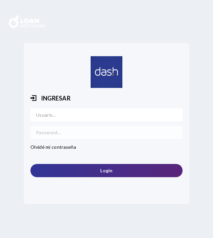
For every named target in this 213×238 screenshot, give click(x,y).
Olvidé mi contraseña (53, 147)
